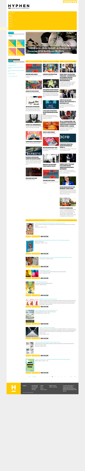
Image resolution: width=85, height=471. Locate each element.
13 (61, 360)
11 (55, 360)
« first (29, 360)
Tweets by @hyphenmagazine (12, 60)
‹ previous (34, 360)
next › (71, 360)
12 (58, 360)
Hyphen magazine (14, 372)
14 (64, 360)
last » (75, 360)
